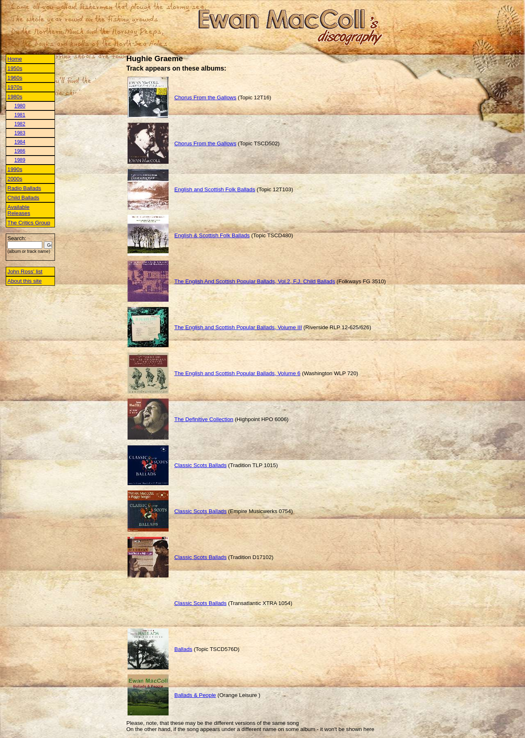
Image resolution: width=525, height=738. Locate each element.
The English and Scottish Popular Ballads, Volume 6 (237, 373)
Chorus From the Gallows (205, 97)
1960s (14, 78)
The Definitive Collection (203, 419)
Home (14, 59)
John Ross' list (25, 271)
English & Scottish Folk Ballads (212, 235)
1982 (19, 124)
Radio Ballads (24, 188)
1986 (19, 151)
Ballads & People (195, 695)
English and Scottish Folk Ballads (214, 189)
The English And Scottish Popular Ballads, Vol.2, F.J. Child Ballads (254, 281)
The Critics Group (28, 223)
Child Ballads (23, 198)
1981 (19, 115)
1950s (14, 68)
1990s (14, 169)
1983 (19, 133)
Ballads (183, 649)
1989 (19, 160)
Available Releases (18, 210)
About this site (24, 281)
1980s (14, 97)
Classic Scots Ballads (200, 465)
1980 (19, 106)
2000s (14, 179)
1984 (19, 142)
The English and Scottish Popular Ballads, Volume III (238, 327)
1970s (14, 87)
